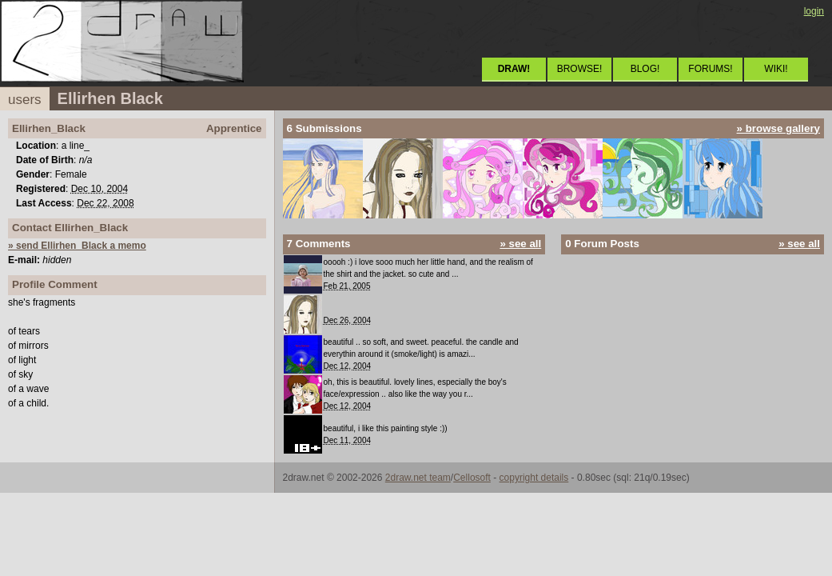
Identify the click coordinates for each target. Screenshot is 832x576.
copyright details (534, 477)
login (814, 11)
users (25, 99)
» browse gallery (778, 128)
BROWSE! (580, 68)
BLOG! (645, 68)
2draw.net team (418, 477)
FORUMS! (710, 68)
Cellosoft (472, 477)
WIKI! (775, 68)
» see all (520, 244)
